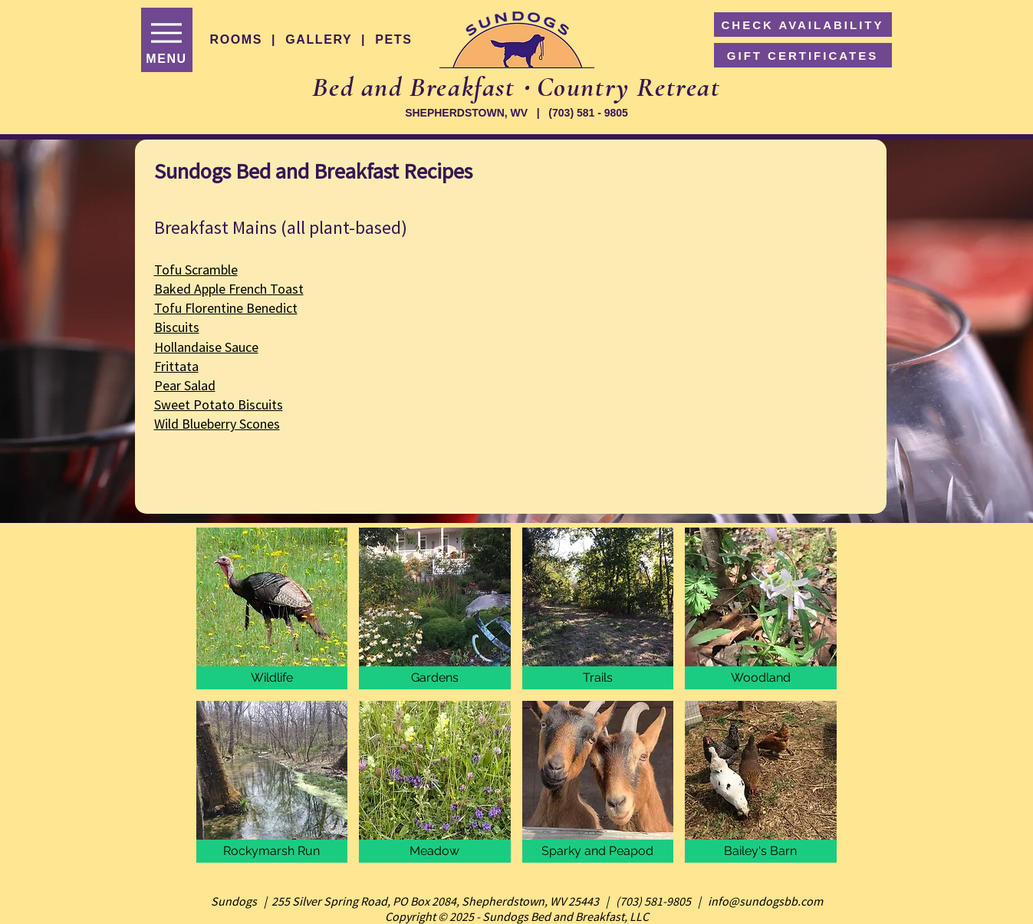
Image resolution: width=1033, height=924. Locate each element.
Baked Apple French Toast (229, 289)
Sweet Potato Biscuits (218, 404)
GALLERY (318, 39)
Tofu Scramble (196, 269)
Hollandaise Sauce (206, 347)
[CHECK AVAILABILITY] (803, 24)
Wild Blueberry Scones (217, 423)
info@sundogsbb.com (765, 901)
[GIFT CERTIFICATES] (803, 55)
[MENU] (166, 40)
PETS (393, 39)
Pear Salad (184, 385)
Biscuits (176, 327)
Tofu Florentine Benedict (226, 308)
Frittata (176, 366)
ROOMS (236, 39)
